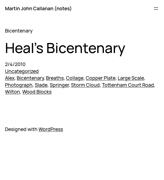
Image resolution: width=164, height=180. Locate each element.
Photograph (18, 85)
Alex (9, 77)
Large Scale (131, 77)
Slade (41, 85)
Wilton (12, 91)
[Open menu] (156, 9)
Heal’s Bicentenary (65, 48)
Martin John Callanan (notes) (38, 8)
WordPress (50, 129)
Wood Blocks (37, 91)
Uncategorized (22, 71)
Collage (75, 77)
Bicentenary (30, 77)
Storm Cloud (85, 85)
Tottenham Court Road (128, 85)
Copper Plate (101, 77)
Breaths (55, 77)
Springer (59, 85)
